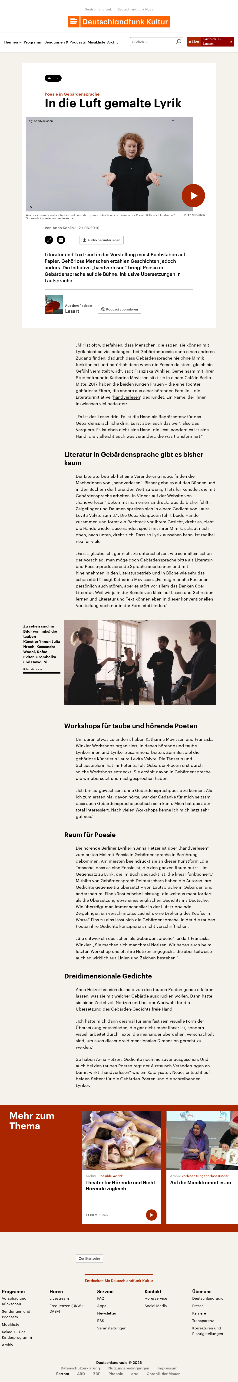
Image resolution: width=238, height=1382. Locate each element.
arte (134, 1373)
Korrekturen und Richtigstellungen (207, 1331)
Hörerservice (156, 1298)
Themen (11, 42)
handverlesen (126, 397)
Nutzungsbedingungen (128, 1368)
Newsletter (106, 1313)
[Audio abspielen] (193, 195)
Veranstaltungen (111, 1328)
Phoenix (116, 1373)
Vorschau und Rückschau (14, 1301)
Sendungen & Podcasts (65, 42)
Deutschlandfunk (98, 9)
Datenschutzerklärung (80, 1368)
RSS (100, 1320)
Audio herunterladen (103, 240)
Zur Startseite (89, 1258)
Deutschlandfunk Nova (135, 9)
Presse (198, 1305)
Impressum (168, 1368)
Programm (33, 42)
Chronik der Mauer (163, 1373)
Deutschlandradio (208, 1298)
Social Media (156, 1305)
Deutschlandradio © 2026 (119, 1362)
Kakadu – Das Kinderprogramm (17, 1334)
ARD (81, 1373)
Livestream (59, 1298)
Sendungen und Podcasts (16, 1314)
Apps (101, 1305)
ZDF (96, 1373)
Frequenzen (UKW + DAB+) (67, 1308)
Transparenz (203, 1320)
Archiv (113, 42)
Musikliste (96, 42)
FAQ (100, 1298)
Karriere (199, 1313)
